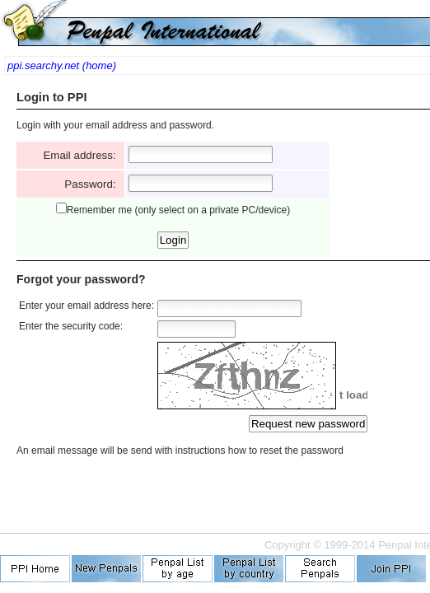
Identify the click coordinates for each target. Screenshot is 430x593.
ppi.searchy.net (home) (61, 65)
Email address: (82, 155)
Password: (93, 184)
